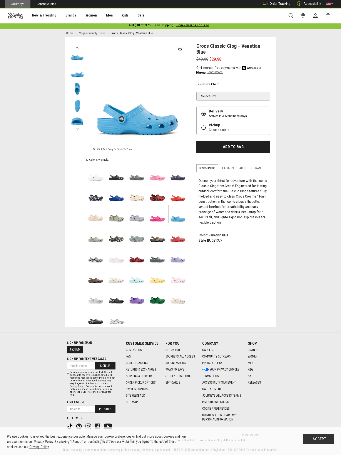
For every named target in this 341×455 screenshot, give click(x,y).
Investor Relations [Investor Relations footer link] (215, 402)
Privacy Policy (77, 386)
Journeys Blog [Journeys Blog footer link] (175, 363)
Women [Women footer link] (252, 356)
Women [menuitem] (82, 15)
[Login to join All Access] (151, 26)
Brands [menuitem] (64, 15)
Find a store (76, 402)
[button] (329, 4)
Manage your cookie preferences (108, 436)
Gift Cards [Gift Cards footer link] (172, 382)
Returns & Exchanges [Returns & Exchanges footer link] (141, 369)
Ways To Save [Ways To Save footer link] (174, 369)
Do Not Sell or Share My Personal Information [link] (219, 417)
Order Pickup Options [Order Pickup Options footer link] (141, 382)
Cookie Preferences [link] (216, 408)
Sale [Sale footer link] (251, 376)
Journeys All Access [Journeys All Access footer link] (180, 356)
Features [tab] (227, 169)
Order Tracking (275, 4)
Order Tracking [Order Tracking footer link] (137, 363)
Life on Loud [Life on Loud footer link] (173, 350)
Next (77, 128)
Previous (77, 47)
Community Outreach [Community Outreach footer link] (217, 356)
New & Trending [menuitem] (40, 15)
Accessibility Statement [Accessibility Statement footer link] (219, 382)
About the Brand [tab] (250, 169)
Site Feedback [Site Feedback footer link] (135, 395)
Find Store (105, 409)
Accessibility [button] (308, 4)
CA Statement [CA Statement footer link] (211, 389)
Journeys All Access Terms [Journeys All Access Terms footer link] (221, 395)
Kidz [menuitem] (112, 15)
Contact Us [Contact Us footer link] (134, 350)
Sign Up (75, 349)
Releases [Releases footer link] (254, 382)
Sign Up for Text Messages (86, 359)
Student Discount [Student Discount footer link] (177, 376)
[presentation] (40, 15)
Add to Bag (233, 147)
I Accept (318, 439)
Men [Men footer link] (250, 363)
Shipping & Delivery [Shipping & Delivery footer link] (139, 376)
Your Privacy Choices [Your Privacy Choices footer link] (220, 369)
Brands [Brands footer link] (253, 350)
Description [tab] (207, 169)
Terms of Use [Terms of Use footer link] (211, 376)
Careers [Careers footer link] (208, 350)
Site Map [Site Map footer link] (132, 402)
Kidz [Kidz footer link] (251, 369)
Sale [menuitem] (125, 15)
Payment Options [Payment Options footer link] (137, 389)
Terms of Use (97, 383)
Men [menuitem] (98, 15)
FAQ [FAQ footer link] (128, 356)
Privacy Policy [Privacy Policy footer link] (212, 363)
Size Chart (207, 85)
